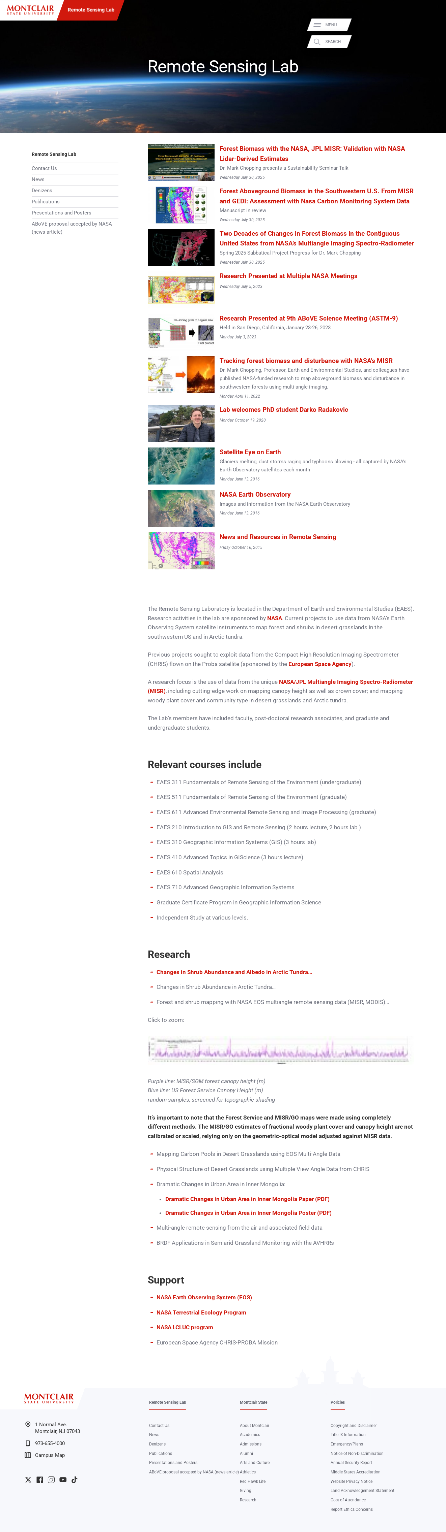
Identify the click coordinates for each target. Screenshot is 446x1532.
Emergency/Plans (347, 1444)
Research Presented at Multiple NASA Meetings (289, 276)
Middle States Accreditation (356, 1472)
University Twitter (28, 1479)
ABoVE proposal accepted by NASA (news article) (72, 228)
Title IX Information (348, 1434)
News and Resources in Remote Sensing (278, 537)
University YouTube (62, 1479)
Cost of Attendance (348, 1500)
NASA (274, 618)
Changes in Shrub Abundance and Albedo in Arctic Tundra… (234, 972)
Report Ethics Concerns (352, 1509)
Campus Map (45, 1455)
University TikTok (74, 1479)
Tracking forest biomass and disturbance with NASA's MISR (306, 361)
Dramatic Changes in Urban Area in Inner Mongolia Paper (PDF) (247, 1199)
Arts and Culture (255, 1462)
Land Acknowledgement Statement (362, 1490)
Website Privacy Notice (351, 1481)
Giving (245, 1490)
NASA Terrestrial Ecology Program (201, 1312)
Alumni (246, 1453)
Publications (46, 202)
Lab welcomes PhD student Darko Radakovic (284, 409)
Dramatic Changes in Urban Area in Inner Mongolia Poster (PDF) (248, 1212)
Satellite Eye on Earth (250, 452)
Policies (338, 1402)
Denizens (42, 191)
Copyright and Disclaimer (354, 1425)
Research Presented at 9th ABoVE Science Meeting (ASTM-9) (309, 318)
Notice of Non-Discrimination (357, 1453)
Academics (250, 1434)
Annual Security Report (351, 1462)
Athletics (248, 1472)
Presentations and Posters (61, 213)
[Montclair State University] (30, 10)
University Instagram (51, 1479)
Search (432, 41)
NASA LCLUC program (185, 1327)
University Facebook (39, 1479)
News (38, 179)
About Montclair (254, 1425)
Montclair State (253, 1402)
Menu (430, 25)
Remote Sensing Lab (90, 10)
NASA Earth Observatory (255, 494)
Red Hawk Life (253, 1481)
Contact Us (44, 168)
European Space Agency (320, 664)
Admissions (250, 1444)
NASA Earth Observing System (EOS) (204, 1297)
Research (248, 1500)
